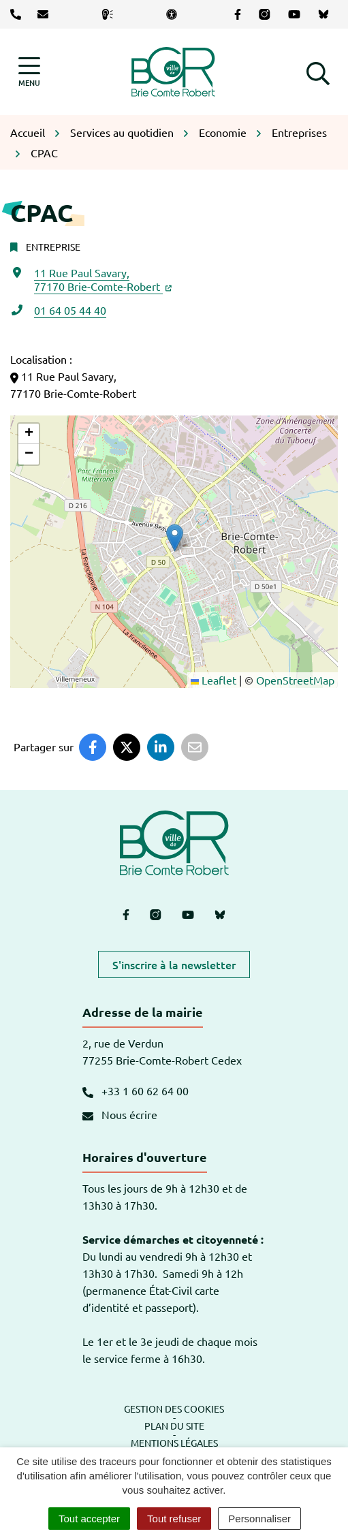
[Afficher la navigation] (29, 71)
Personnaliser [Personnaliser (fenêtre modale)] (259, 1518)
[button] (318, 71)
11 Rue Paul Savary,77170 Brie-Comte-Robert (103, 279)
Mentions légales (174, 1442)
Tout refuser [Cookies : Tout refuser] (174, 1518)
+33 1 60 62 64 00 (135, 1090)
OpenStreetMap (295, 680)
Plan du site (174, 1425)
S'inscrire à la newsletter (174, 964)
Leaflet (213, 680)
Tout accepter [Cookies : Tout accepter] (89, 1518)
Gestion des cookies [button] (174, 1408)
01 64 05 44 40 (70, 310)
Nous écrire (119, 1114)
